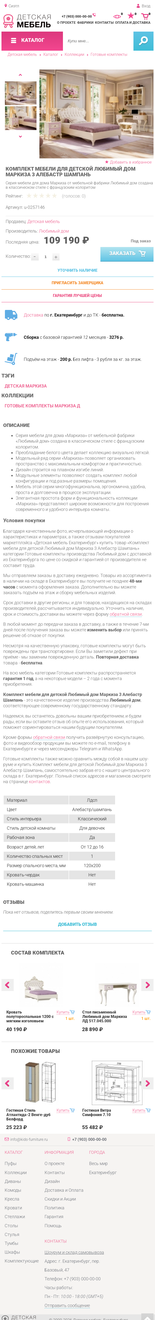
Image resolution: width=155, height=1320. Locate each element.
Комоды (13, 1190)
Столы (11, 1225)
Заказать (128, 253)
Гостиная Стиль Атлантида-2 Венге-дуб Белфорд (28, 1114)
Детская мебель (22, 54)
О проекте (66, 22)
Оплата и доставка (132, 22)
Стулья (12, 1234)
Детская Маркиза (26, 386)
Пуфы (11, 1163)
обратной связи (126, 614)
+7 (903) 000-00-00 (77, 16)
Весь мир (98, 1163)
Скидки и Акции (60, 1199)
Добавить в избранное (131, 162)
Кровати (13, 1207)
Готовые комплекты (109, 54)
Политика (54, 1207)
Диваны (13, 1181)
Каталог (50, 54)
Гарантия (54, 1216)
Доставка (33, 315)
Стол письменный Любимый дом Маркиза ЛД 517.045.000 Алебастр (104, 1019)
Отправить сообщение (67, 1305)
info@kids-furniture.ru (29, 1139)
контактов (39, 781)
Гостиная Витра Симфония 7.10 (96, 1112)
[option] (96, 114)
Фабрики (85, 22)
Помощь (53, 1225)
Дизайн (52, 1181)
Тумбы (11, 1243)
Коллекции (74, 54)
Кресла (12, 1199)
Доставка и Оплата (64, 1190)
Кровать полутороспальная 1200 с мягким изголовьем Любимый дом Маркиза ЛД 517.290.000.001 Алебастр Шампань (30, 1023)
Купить (63, 1012)
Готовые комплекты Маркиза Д (42, 405)
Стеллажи (15, 1216)
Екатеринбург (103, 1172)
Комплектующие (22, 1260)
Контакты (104, 22)
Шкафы (12, 1252)
